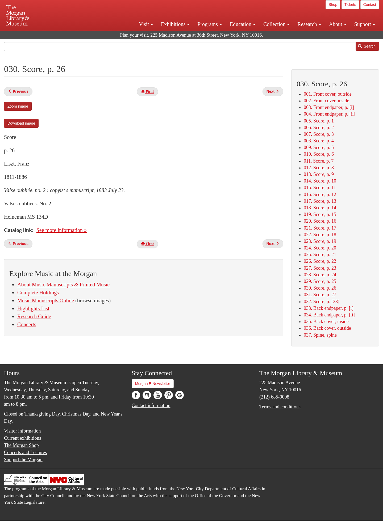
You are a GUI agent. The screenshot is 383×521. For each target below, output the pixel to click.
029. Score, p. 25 (320, 281)
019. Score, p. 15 (320, 214)
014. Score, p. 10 (320, 181)
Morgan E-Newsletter (152, 384)
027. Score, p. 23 (320, 268)
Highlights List (33, 308)
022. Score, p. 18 (320, 234)
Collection (276, 24)
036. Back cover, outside (327, 328)
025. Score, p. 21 (320, 254)
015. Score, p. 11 (320, 187)
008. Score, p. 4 (319, 140)
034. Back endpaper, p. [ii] (329, 314)
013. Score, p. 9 (319, 174)
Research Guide (34, 316)
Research (309, 24)
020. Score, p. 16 (320, 221)
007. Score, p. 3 (319, 134)
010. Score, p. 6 (319, 154)
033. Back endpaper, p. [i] (328, 308)
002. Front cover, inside (326, 100)
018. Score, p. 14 (320, 207)
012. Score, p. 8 (319, 167)
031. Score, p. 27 (320, 294)
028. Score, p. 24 (320, 274)
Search (367, 46)
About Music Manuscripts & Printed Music (63, 284)
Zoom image (17, 106)
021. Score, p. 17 (320, 228)
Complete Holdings (38, 292)
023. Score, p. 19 (320, 241)
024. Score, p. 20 (320, 248)
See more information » (61, 230)
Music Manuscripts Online (45, 300)
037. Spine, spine (320, 335)
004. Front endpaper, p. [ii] (329, 114)
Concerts (26, 324)
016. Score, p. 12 (320, 194)
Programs (209, 24)
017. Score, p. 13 (320, 201)
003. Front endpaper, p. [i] (329, 107)
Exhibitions (175, 24)
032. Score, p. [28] (321, 301)
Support (364, 24)
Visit (146, 24)
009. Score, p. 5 (319, 147)
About (337, 24)
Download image (21, 123)
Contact (369, 4)
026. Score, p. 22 (320, 261)
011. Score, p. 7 (319, 161)
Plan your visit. (134, 35)
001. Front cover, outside (328, 94)
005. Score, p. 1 (319, 121)
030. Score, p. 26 (320, 288)
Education (242, 24)
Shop (332, 4)
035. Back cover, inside (326, 321)
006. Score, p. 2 (319, 127)
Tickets (350, 4)
